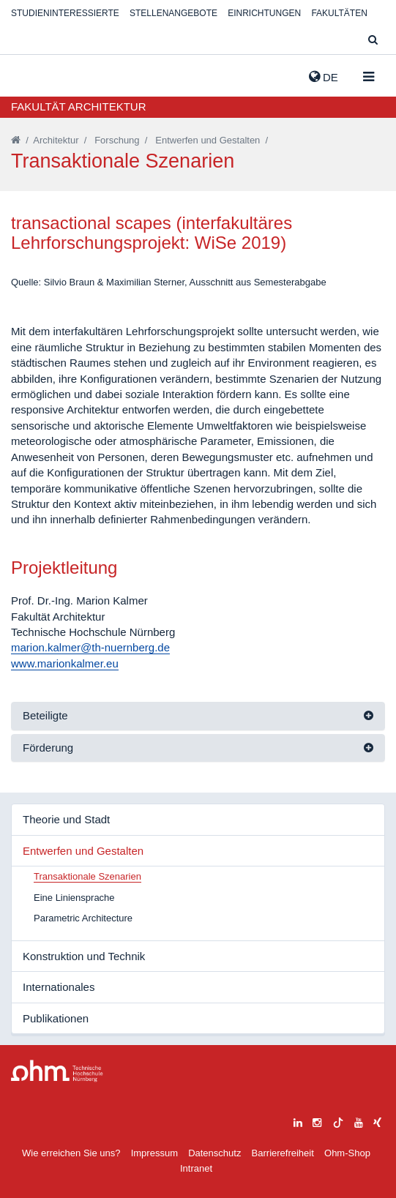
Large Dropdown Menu (57, 1071)
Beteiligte (45, 715)
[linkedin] (298, 1121)
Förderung (48, 747)
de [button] (323, 76)
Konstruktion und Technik (84, 956)
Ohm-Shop (347, 1153)
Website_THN (33, 74)
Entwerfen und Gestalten (207, 140)
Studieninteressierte (65, 13)
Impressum (154, 1153)
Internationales (58, 987)
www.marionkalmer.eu (65, 663)
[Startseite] (15, 140)
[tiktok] (338, 1121)
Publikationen (56, 1018)
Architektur (55, 140)
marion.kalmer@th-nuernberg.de (90, 647)
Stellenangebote (173, 13)
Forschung (116, 140)
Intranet (196, 1168)
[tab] (198, 716)
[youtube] (358, 1121)
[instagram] (317, 1121)
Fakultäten (339, 13)
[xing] (377, 1121)
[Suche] (373, 40)
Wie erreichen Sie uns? (71, 1153)
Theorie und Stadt (66, 819)
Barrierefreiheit (283, 1153)
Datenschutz (214, 1153)
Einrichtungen (264, 13)
